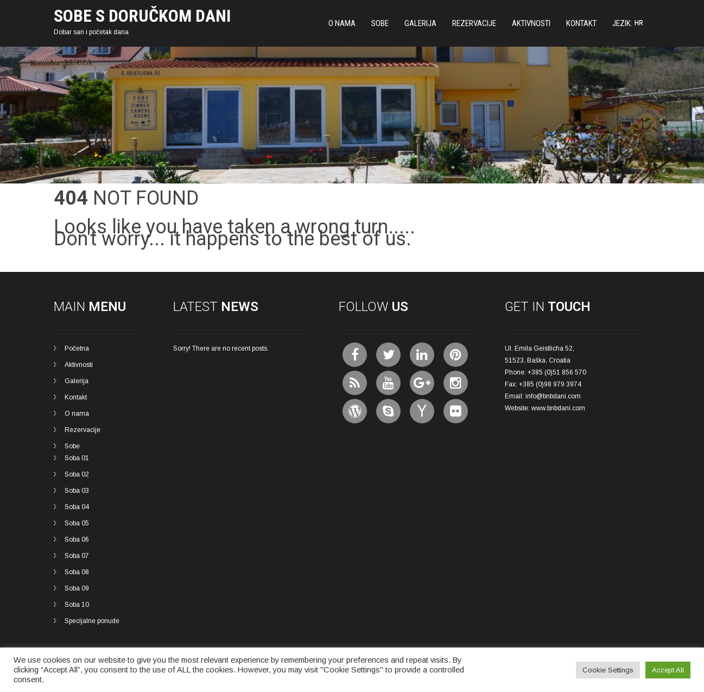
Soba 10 (77, 604)
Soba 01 (77, 458)
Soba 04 (77, 507)
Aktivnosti (531, 23)
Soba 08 (77, 572)
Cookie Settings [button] (607, 670)
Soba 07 (77, 556)
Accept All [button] (668, 670)
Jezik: (628, 23)
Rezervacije (474, 23)
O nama (342, 23)
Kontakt (581, 23)
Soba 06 (77, 539)
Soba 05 (77, 523)
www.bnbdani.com (558, 408)
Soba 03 (77, 490)
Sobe (380, 23)
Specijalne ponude (92, 621)
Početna (77, 348)
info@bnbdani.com (553, 396)
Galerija (420, 23)
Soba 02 (77, 474)
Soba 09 (77, 588)
